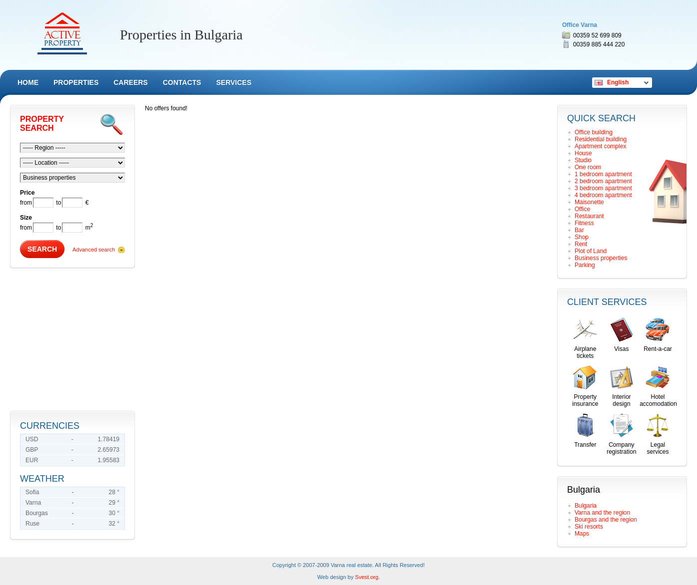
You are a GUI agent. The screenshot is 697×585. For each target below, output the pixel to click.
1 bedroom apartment (603, 174)
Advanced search (93, 250)
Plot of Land (591, 251)
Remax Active (62, 33)
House (583, 153)
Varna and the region (602, 512)
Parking (585, 265)
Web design (331, 577)
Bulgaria (586, 505)
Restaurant (589, 216)
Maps (582, 533)
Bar (579, 230)
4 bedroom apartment (603, 195)
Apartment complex (600, 146)
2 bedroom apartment (603, 181)
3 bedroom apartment (603, 188)
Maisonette (589, 202)
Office (582, 209)
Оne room (588, 167)
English (618, 82)
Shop (582, 237)
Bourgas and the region (606, 519)
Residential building (601, 139)
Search (42, 249)
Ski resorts (589, 526)
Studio (583, 160)
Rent (581, 244)
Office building (594, 132)
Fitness (584, 223)
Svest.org (366, 577)
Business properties (601, 258)
